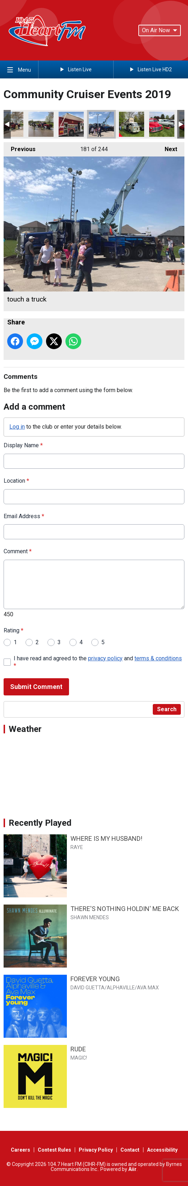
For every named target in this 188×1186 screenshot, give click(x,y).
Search (166, 709)
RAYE (76, 847)
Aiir (132, 1169)
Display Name (23, 445)
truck (161, 124)
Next (167, 147)
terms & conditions (158, 658)
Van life (131, 124)
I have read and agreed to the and (98, 662)
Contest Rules (54, 1150)
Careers (20, 1150)
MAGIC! (78, 1058)
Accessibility (162, 1150)
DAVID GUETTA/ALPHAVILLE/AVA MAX (114, 987)
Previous (20, 147)
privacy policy (105, 658)
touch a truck (101, 124)
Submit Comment (36, 686)
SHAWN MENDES (89, 917)
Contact (129, 1150)
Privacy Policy (96, 1150)
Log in (17, 426)
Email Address (24, 515)
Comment (18, 551)
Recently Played (40, 823)
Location (16, 480)
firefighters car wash (41, 124)
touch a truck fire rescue (71, 124)
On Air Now (159, 30)
